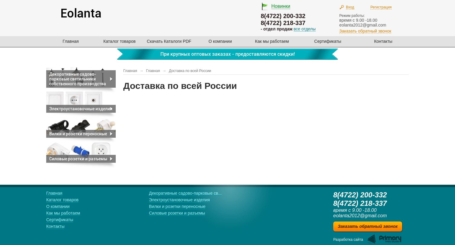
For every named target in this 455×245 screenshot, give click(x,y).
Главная (71, 41)
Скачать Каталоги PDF (169, 41)
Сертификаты (327, 41)
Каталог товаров (119, 41)
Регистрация (381, 7)
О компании (220, 41)
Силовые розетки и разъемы (177, 213)
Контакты (383, 41)
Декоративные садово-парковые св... (185, 193)
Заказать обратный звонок (365, 31)
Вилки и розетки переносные (177, 206)
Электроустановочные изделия (179, 199)
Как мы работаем (272, 41)
